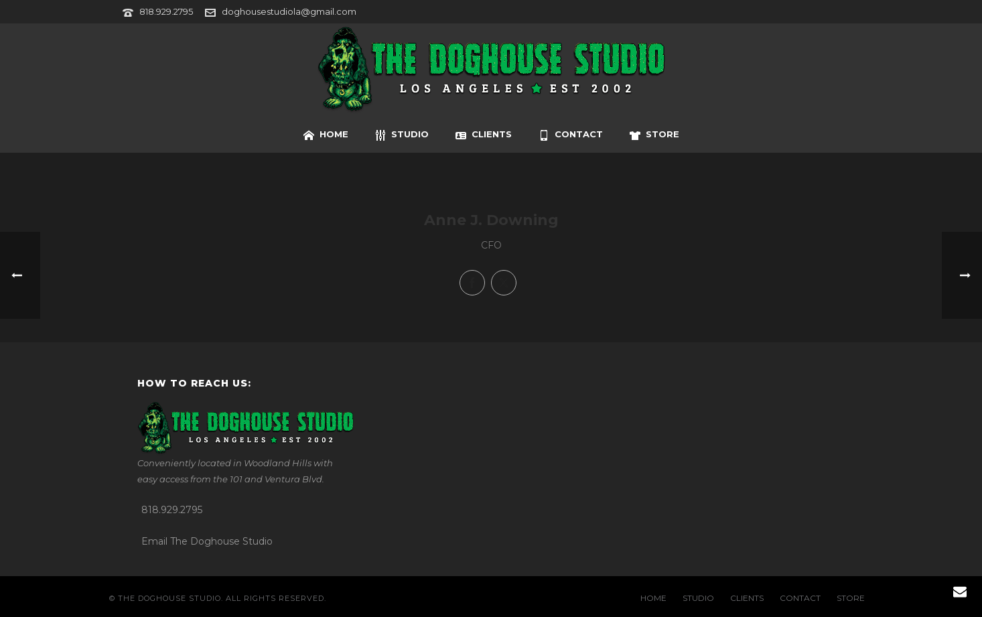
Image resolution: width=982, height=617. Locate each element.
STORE (654, 135)
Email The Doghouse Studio (207, 541)
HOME (325, 135)
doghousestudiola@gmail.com (289, 11)
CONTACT (571, 135)
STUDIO (402, 135)
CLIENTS (483, 135)
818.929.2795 (166, 11)
